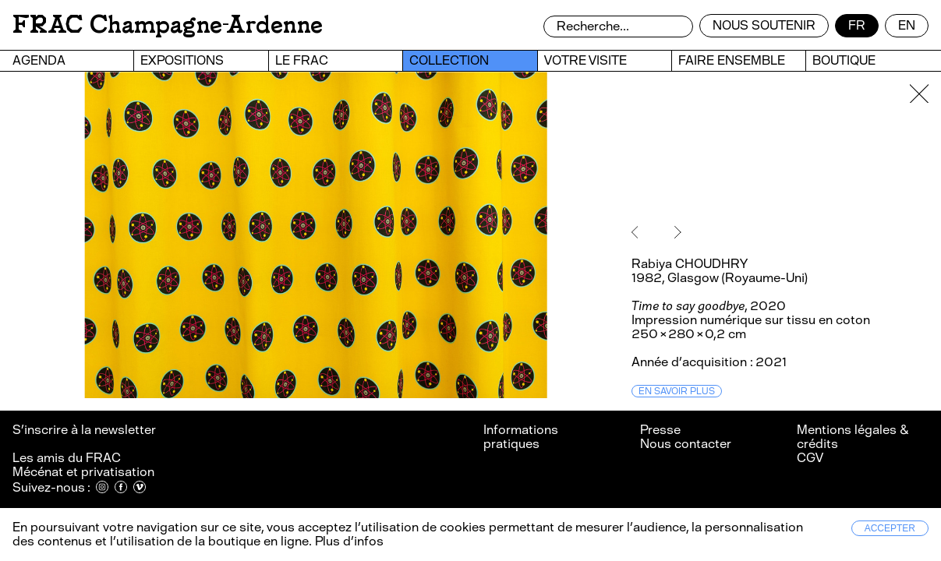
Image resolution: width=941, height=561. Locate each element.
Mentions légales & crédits (852, 436)
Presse (660, 429)
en (906, 25)
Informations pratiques (520, 436)
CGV (810, 457)
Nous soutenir (764, 25)
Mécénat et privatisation (83, 471)
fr (856, 25)
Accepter (890, 528)
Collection (449, 60)
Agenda (38, 60)
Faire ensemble (731, 60)
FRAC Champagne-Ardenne (167, 24)
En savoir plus (677, 391)
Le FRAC (301, 60)
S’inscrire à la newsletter (85, 429)
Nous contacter (685, 443)
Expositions (182, 60)
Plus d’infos (348, 541)
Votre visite (585, 60)
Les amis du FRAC (66, 457)
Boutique (844, 60)
